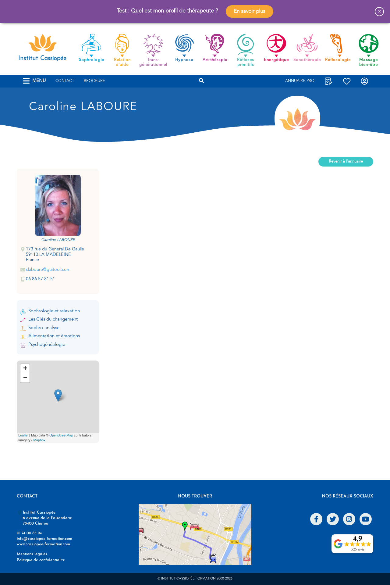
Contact (64, 81)
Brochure (94, 81)
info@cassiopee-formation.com (44, 539)
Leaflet (23, 435)
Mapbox (39, 440)
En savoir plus (249, 11)
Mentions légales (32, 554)
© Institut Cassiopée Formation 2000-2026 (195, 578)
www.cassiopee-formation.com (43, 544)
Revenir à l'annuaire (346, 161)
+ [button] (25, 368)
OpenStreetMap (61, 435)
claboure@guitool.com (48, 269)
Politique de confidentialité (41, 560)
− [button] (25, 377)
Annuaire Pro (299, 81)
